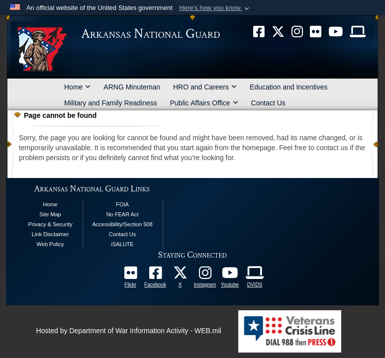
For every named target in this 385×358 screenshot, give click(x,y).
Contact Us (268, 103)
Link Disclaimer (50, 234)
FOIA (122, 204)
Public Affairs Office (204, 103)
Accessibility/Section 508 (123, 224)
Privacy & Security (50, 224)
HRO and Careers (205, 87)
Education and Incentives (288, 87)
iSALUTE (122, 244)
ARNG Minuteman (131, 87)
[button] (215, 8)
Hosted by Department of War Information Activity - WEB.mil (128, 331)
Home (77, 87)
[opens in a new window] (155, 275)
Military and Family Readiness (110, 103)
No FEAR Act (122, 214)
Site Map (50, 214)
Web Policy (50, 244)
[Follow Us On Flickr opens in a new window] (130, 275)
